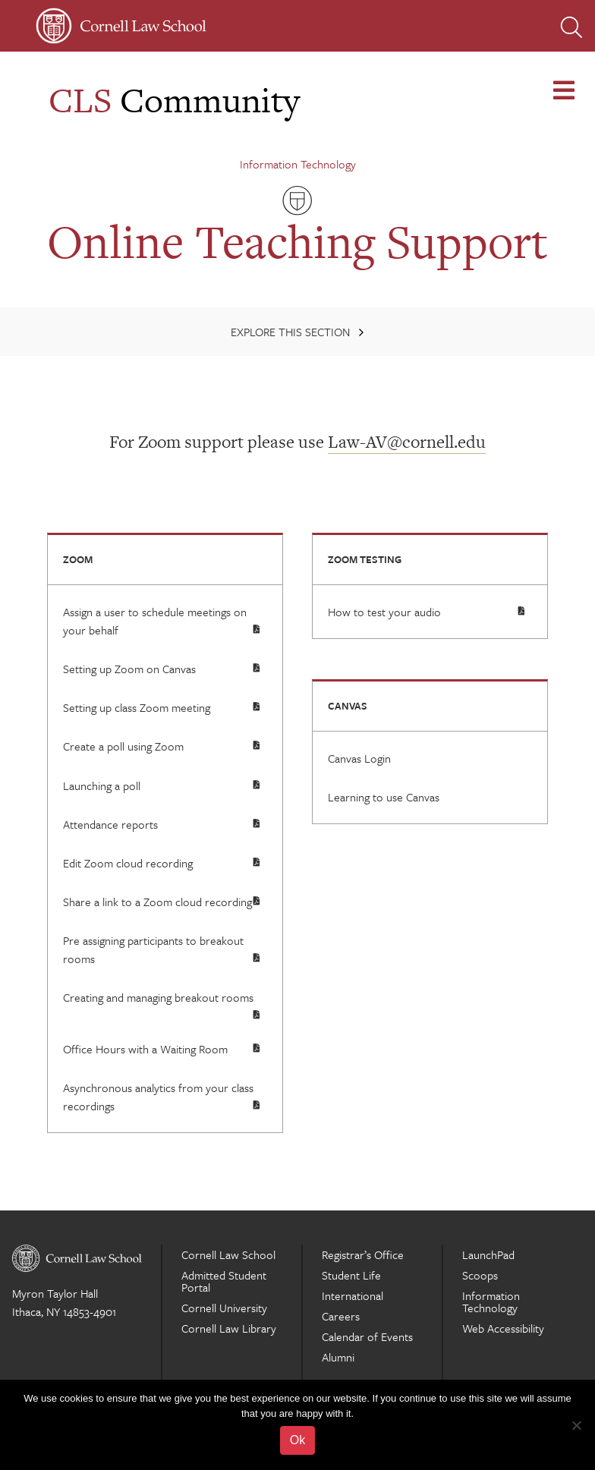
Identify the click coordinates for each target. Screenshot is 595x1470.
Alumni (338, 1357)
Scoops (480, 1275)
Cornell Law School (228, 1254)
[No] (576, 1425)
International (352, 1295)
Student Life (351, 1275)
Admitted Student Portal (223, 1281)
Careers (341, 1316)
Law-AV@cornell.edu (407, 442)
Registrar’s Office (363, 1254)
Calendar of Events (367, 1336)
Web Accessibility (503, 1328)
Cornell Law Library (228, 1328)
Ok (297, 1440)
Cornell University (224, 1307)
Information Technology (298, 164)
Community (174, 100)
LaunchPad (488, 1254)
